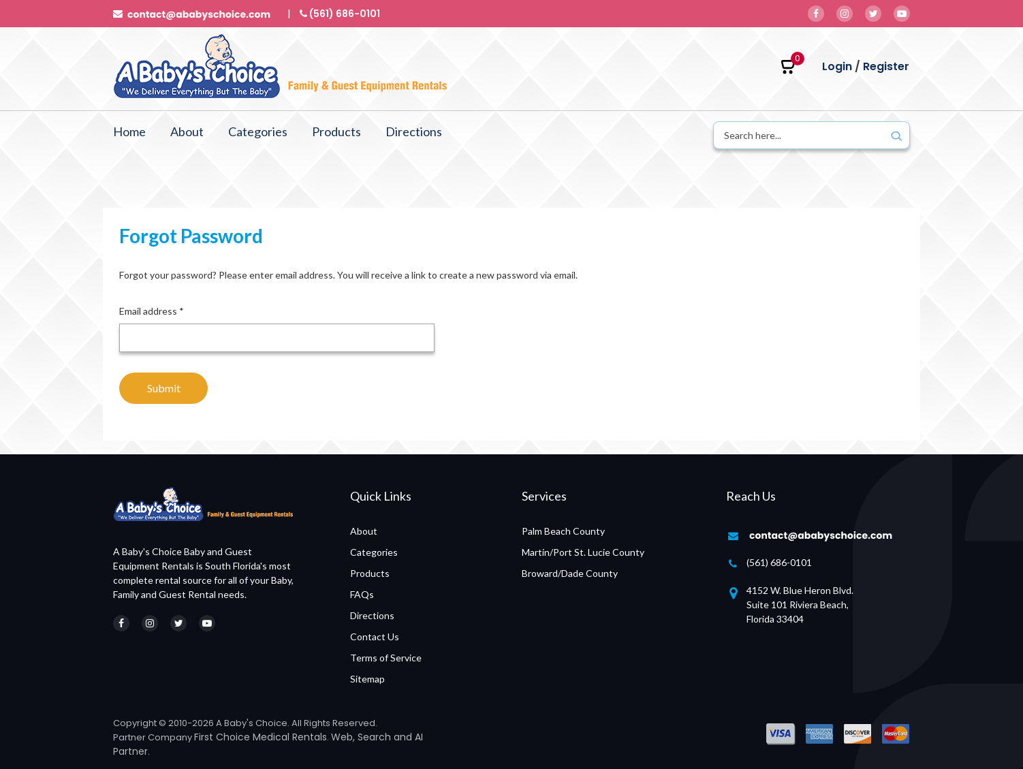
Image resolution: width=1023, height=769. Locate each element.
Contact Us (374, 636)
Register (886, 66)
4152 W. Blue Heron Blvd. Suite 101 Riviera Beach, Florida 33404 (799, 604)
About (187, 131)
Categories (257, 131)
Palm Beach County (563, 531)
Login (837, 66)
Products (336, 131)
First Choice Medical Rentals (260, 737)
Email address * (151, 311)
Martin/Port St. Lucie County (583, 552)
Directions (413, 131)
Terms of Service (386, 657)
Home (129, 131)
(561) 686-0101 (779, 562)
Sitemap (367, 679)
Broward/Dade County (570, 573)
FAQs (362, 594)
